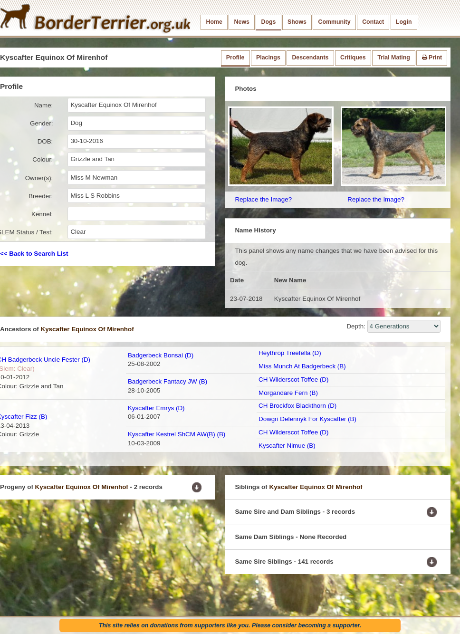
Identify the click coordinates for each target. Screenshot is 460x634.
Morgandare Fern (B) (288, 392)
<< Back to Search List (34, 253)
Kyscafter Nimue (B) (287, 445)
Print (432, 57)
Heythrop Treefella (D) (290, 352)
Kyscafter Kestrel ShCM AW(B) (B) (176, 434)
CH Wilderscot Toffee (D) (293, 379)
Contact (373, 22)
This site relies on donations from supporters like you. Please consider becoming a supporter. (230, 625)
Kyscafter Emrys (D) (156, 408)
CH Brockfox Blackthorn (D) (297, 405)
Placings (268, 57)
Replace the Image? (263, 199)
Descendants (310, 57)
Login (404, 22)
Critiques (353, 57)
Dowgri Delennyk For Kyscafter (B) (307, 419)
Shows (297, 22)
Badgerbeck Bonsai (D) (160, 355)
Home (214, 22)
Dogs (268, 22)
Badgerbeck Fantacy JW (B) (167, 381)
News (241, 22)
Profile (235, 57)
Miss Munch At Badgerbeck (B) (302, 366)
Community (334, 22)
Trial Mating (393, 57)
